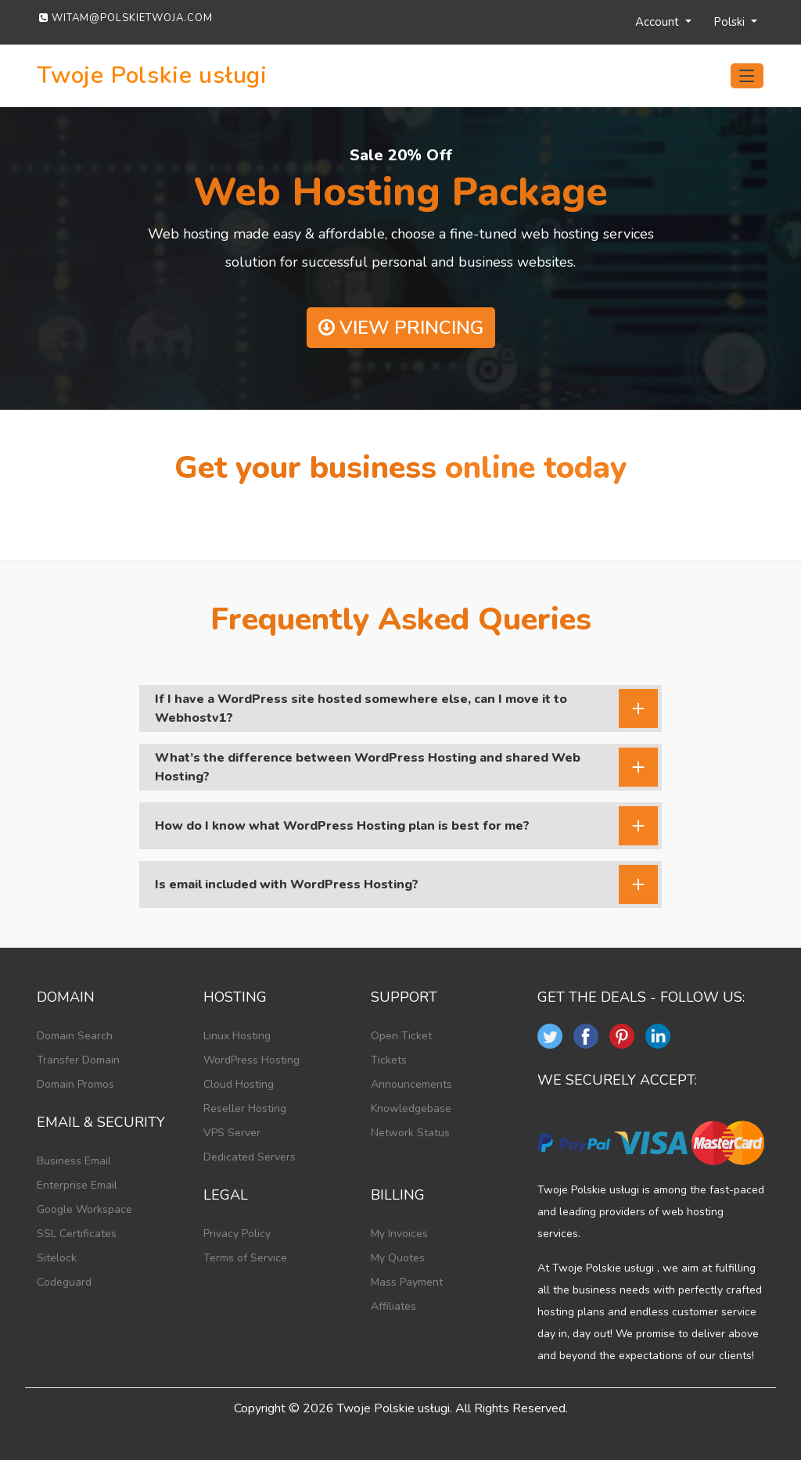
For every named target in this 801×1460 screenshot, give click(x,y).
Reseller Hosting (244, 1108)
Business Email (74, 1160)
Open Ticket (401, 1035)
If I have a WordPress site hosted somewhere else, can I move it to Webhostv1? (361, 708)
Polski (730, 22)
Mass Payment (407, 1282)
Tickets (389, 1060)
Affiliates (393, 1306)
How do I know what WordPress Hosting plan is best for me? (342, 825)
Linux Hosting (237, 1035)
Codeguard (64, 1282)
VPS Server (231, 1132)
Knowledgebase (411, 1108)
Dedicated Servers (249, 1157)
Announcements (411, 1084)
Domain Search (75, 1035)
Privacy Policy (237, 1233)
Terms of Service (245, 1257)
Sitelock (57, 1257)
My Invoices (399, 1233)
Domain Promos (75, 1084)
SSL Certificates (77, 1233)
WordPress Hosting (251, 1060)
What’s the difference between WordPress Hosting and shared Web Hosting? (367, 767)
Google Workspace (84, 1209)
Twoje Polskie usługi (152, 76)
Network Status (410, 1132)
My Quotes (398, 1257)
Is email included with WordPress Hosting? (286, 884)
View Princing (400, 327)
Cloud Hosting (238, 1084)
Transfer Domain (78, 1060)
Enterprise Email (77, 1185)
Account (658, 22)
